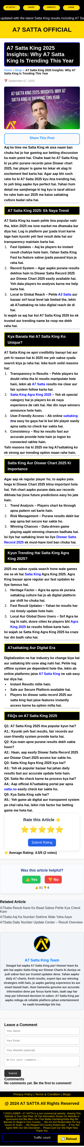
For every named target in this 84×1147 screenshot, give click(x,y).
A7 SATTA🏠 (11, 7)
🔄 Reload (69, 1139)
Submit (12, 1074)
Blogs (18, 70)
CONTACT (51, 7)
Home (8, 70)
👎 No (53, 880)
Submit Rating (42, 842)
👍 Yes (31, 880)
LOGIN (71, 7)
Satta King (18, 394)
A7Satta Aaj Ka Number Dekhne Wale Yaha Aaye (36, 917)
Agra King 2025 (39, 394)
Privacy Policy (23, 1095)
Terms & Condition (47, 1095)
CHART (31, 7)
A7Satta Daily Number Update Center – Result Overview (41, 922)
